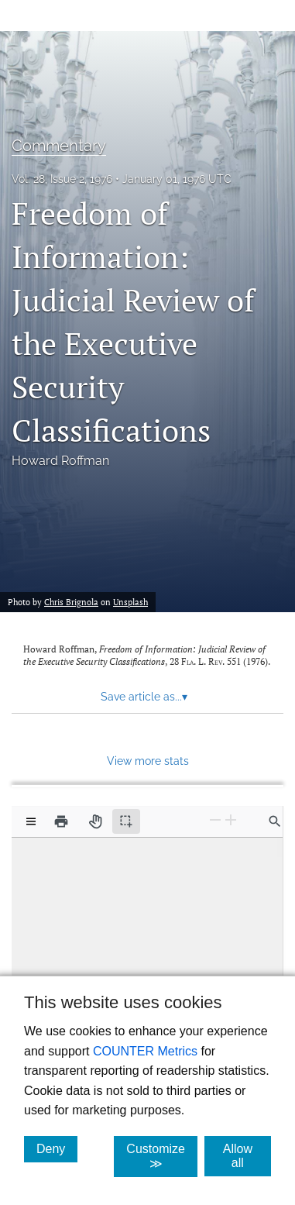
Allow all (247, 1155)
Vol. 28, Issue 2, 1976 (62, 179)
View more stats (148, 760)
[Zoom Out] (215, 820)
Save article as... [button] (144, 696)
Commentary (59, 145)
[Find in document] (275, 821)
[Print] (61, 821)
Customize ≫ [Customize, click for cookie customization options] (161, 1156)
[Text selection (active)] (126, 821)
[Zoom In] (230, 820)
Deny (56, 1148)
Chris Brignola (71, 602)
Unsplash (130, 602)
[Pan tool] (95, 821)
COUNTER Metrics (145, 1051)
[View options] (31, 821)
